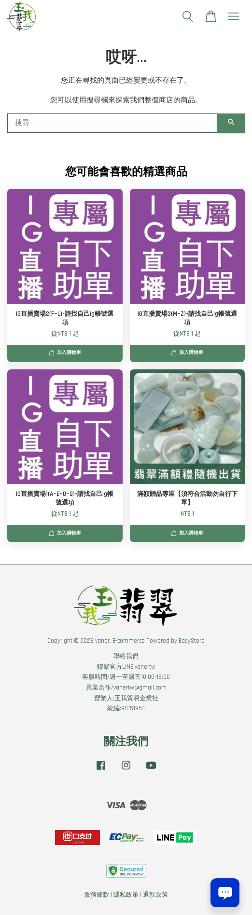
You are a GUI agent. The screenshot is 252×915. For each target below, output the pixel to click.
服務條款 (96, 895)
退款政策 (155, 895)
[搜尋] (112, 123)
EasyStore (192, 641)
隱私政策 (126, 895)
